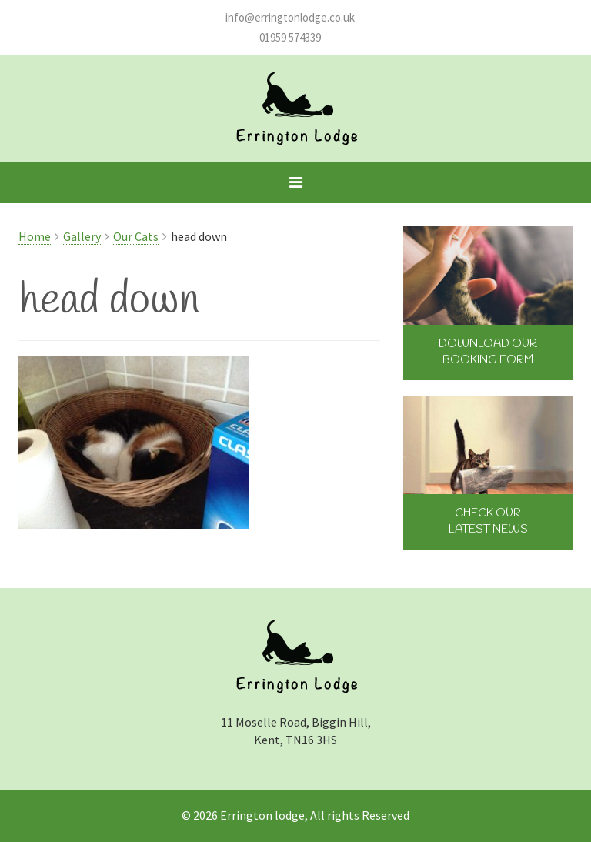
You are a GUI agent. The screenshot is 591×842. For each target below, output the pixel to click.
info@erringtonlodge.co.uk (290, 17)
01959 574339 (290, 37)
